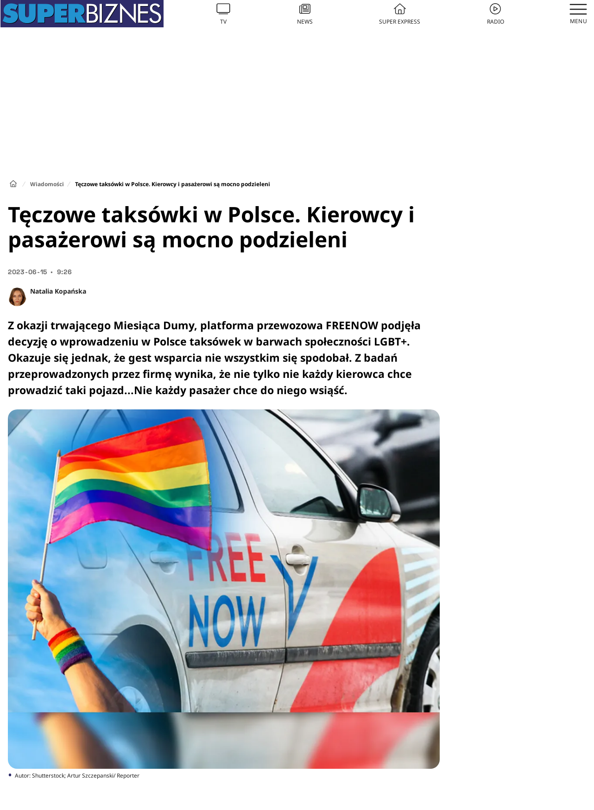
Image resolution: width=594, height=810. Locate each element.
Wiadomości (47, 184)
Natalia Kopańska (58, 291)
